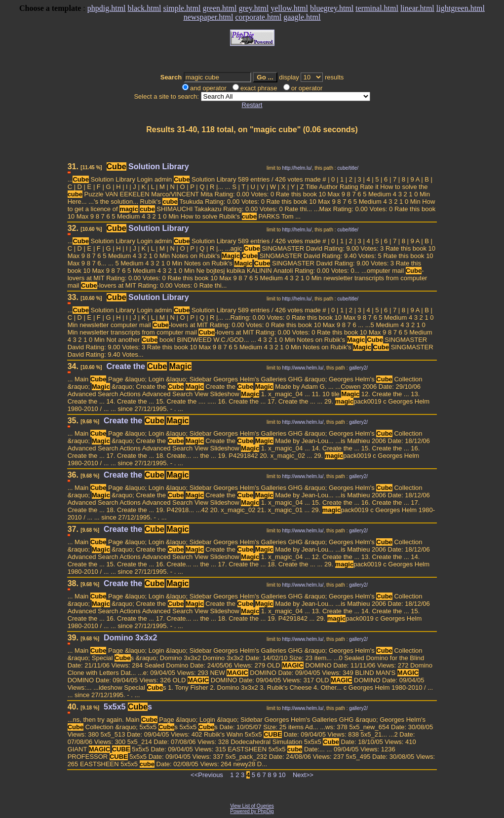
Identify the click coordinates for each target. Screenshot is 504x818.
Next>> (303, 775)
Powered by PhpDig (251, 811)
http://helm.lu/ (297, 168)
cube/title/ (347, 168)
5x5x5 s (128, 707)
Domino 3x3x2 (130, 637)
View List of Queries (252, 806)
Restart (252, 105)
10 (281, 775)
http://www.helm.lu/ (303, 368)
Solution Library (148, 166)
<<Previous (207, 775)
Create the (149, 366)
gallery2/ (358, 368)
